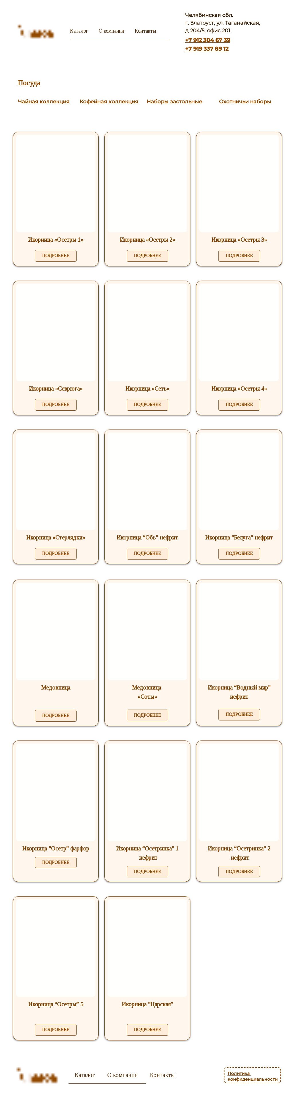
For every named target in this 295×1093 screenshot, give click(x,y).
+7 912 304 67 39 (207, 40)
